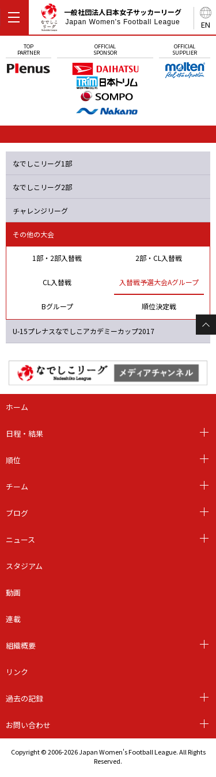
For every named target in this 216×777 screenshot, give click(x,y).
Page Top (206, 324)
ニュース (20, 539)
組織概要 (21, 645)
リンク (17, 671)
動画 (13, 592)
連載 (13, 618)
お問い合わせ (28, 724)
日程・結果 (24, 433)
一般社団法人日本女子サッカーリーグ (110, 19)
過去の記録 (24, 698)
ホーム (17, 406)
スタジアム (24, 565)
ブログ (17, 512)
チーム (17, 486)
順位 (13, 459)
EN (205, 24)
